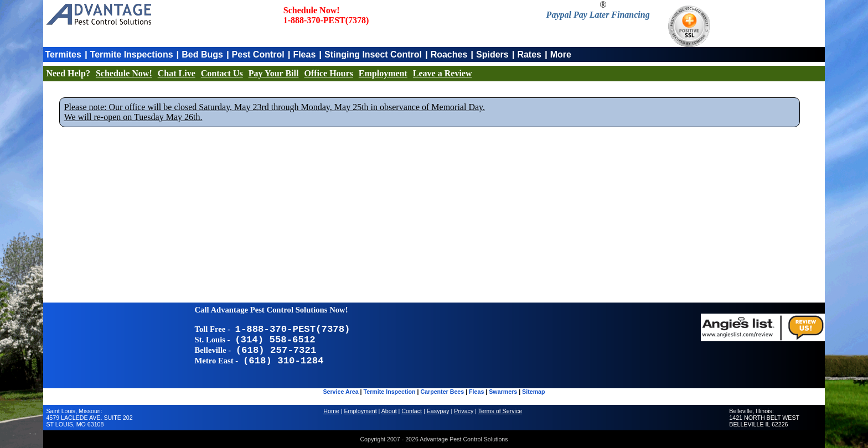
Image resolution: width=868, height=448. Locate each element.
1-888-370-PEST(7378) (326, 20)
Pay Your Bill (274, 73)
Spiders (492, 54)
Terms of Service (500, 411)
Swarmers (503, 391)
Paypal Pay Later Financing (598, 14)
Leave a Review (442, 73)
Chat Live (176, 73)
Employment (383, 73)
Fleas (304, 54)
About (389, 411)
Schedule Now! (124, 73)
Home (331, 411)
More (560, 54)
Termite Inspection (390, 391)
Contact (411, 411)
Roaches (449, 54)
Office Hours (328, 73)
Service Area (340, 391)
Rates (529, 54)
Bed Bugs (202, 54)
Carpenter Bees (442, 391)
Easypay (438, 411)
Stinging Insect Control (373, 54)
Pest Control (258, 54)
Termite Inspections (131, 54)
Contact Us (222, 73)
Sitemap (533, 391)
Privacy (463, 411)
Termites (63, 54)
